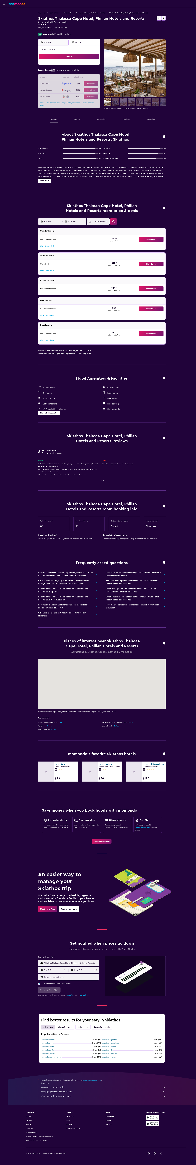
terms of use (70, 995)
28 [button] (88, 90)
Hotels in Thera (48, 1043)
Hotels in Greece (70, 13)
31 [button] (64, 96)
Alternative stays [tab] (66, 1027)
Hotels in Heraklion (110, 1054)
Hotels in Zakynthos (50, 1054)
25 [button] (70, 90)
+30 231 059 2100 (46, 31)
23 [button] (58, 90)
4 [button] (69, 72)
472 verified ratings (62, 34)
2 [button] (57, 72)
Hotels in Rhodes (109, 1047)
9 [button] (57, 78)
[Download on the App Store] (153, 1123)
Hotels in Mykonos (110, 1040)
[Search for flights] (4, 11)
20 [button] (82, 84)
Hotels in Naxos (109, 1057)
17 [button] (64, 84)
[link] (102, 841)
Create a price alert (143, 827)
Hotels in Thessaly (85, 13)
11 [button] (70, 78)
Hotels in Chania (48, 1047)
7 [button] (87, 72)
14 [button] (88, 78)
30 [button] (58, 96)
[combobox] (71, 963)
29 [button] (94, 90)
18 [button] (70, 84)
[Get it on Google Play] (153, 1117)
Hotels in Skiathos (100, 13)
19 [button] (76, 84)
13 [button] (82, 78)
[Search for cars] (4, 22)
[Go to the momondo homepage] (17, 4)
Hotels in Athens (48, 1040)
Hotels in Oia (108, 1050)
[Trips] (4, 34)
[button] (4, 4)
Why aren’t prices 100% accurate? (103, 1096)
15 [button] (94, 78)
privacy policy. (83, 995)
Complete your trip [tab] (102, 1027)
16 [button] (58, 84)
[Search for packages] (4, 27)
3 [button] (63, 72)
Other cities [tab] (49, 1027)
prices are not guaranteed (93, 1080)
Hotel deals (42, 13)
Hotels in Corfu (48, 1050)
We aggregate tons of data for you (103, 1091)
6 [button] (81, 72)
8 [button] (93, 72)
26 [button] (76, 90)
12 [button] (76, 78)
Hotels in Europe (55, 13)
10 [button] (64, 78)
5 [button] (75, 72)
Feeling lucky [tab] (83, 1027)
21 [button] (88, 84)
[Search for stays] (4, 16)
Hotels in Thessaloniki (111, 1043)
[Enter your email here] (71, 977)
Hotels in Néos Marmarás (52, 1057)
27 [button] (82, 90)
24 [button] (64, 90)
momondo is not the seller (103, 1087)
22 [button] (94, 84)
